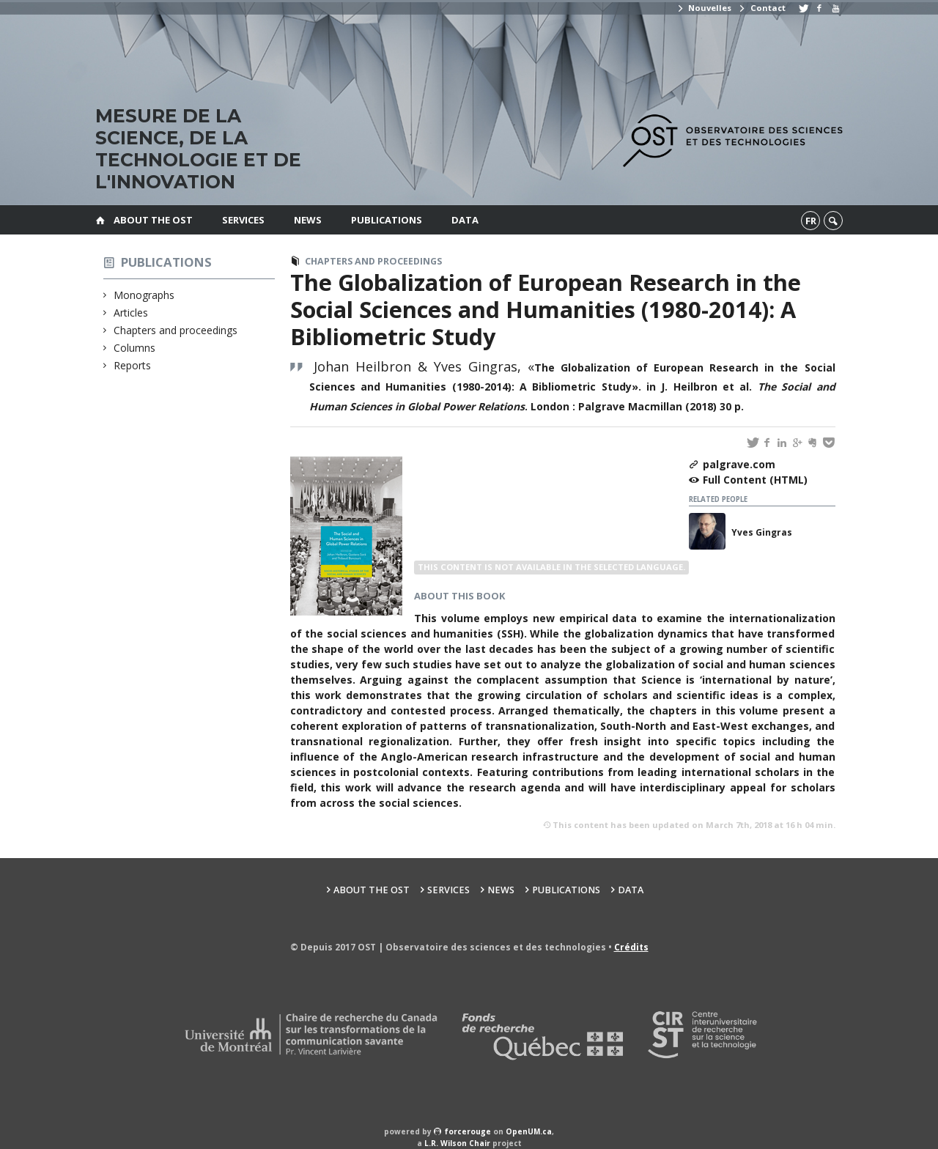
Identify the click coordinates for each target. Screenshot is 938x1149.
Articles (131, 312)
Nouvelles (703, 7)
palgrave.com (739, 464)
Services (243, 219)
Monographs (144, 295)
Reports (132, 365)
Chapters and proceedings (175, 330)
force (468, 1131)
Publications (386, 219)
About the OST (153, 219)
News (308, 219)
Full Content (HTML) (755, 480)
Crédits (631, 947)
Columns (134, 348)
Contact (761, 7)
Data (465, 219)
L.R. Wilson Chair (457, 1143)
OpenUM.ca (529, 1131)
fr (810, 220)
